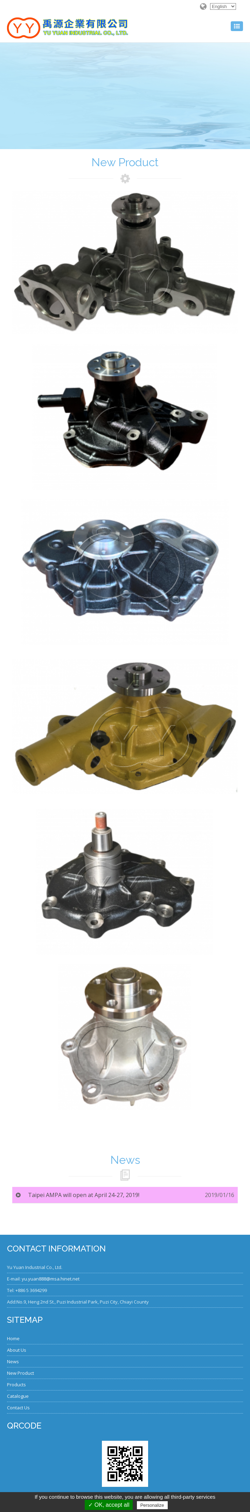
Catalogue (18, 1396)
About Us (16, 1350)
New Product (20, 1373)
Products (16, 1384)
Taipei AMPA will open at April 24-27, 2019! (83, 1195)
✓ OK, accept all (108, 1505)
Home (13, 1338)
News (13, 1361)
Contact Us (18, 1407)
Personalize (152, 1505)
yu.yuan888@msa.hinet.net (50, 1279)
